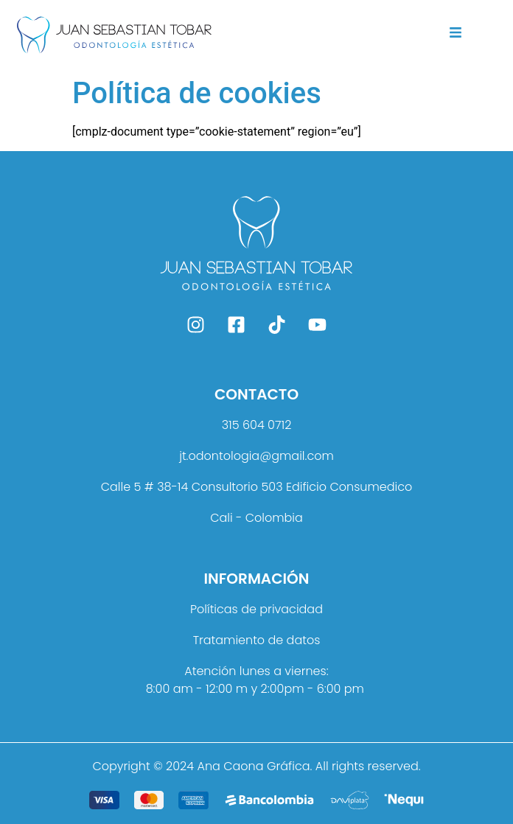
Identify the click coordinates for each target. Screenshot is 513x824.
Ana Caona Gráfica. (254, 766)
